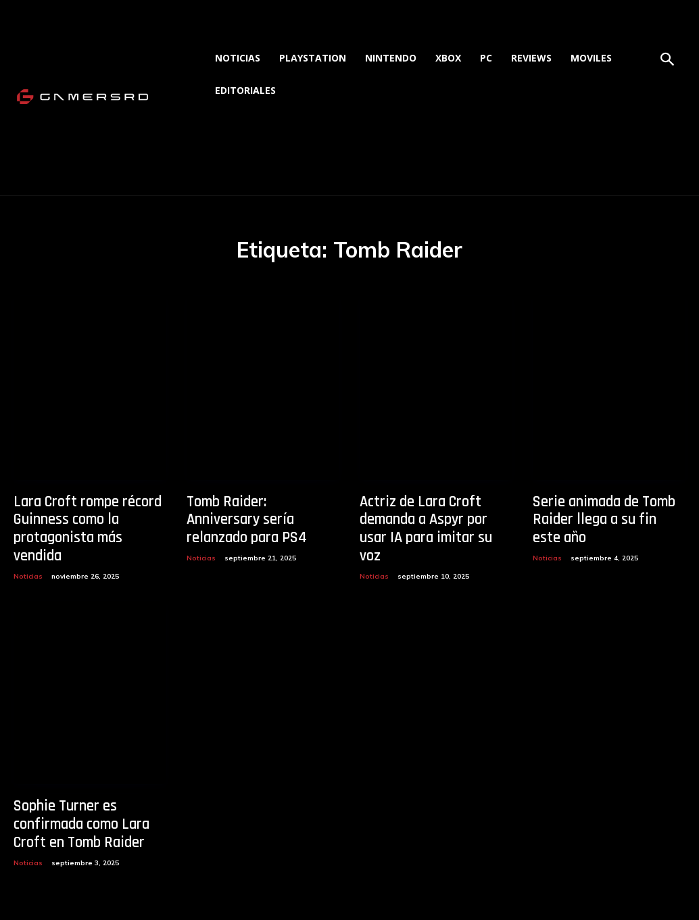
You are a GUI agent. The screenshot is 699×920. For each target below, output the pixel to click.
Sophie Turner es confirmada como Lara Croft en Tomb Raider (75, 798)
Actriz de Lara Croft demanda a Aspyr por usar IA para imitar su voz (432, 518)
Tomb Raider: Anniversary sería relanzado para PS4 (257, 510)
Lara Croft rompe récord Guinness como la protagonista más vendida (86, 518)
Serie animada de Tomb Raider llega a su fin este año (601, 518)
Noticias (28, 552)
